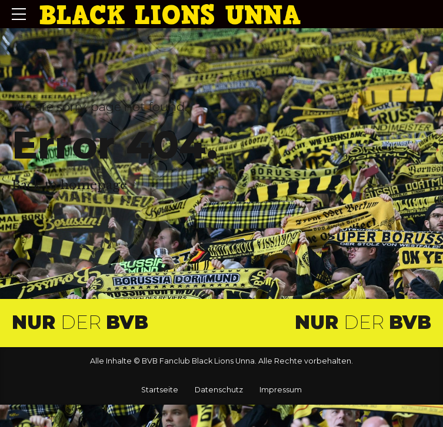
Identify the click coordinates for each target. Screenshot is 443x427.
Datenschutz (219, 389)
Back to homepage (69, 185)
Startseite (159, 389)
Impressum (280, 389)
